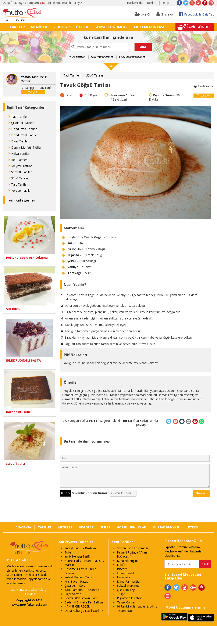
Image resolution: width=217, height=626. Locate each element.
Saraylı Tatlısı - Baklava (80, 548)
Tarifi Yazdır (204, 86)
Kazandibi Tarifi (18, 411)
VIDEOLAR (61, 27)
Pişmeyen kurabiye (130, 598)
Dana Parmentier (128, 581)
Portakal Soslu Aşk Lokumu (27, 257)
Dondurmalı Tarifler (24, 135)
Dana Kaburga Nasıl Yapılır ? (83, 611)
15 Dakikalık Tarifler (132, 57)
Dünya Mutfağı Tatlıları (26, 147)
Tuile (67, 552)
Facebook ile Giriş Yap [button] (196, 13)
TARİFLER (17, 27)
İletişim (166, 3)
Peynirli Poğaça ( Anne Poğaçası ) (132, 554)
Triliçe (121, 594)
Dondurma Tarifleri (24, 129)
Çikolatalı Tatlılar (22, 123)
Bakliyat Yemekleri (102, 57)
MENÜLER (39, 27)
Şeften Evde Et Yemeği (132, 548)
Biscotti (122, 569)
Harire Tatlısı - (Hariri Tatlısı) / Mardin (84, 563)
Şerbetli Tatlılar (21, 172)
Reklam (152, 3)
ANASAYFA (23, 527)
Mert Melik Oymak (34, 79)
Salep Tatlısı (15, 463)
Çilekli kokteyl (126, 590)
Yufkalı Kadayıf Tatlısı (78, 577)
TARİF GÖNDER (198, 27)
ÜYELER (82, 27)
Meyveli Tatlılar (21, 166)
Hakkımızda (135, 3)
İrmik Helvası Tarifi (77, 556)
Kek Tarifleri (19, 160)
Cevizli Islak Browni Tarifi (81, 598)
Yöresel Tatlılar (21, 191)
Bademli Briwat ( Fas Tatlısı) (83, 602)
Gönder (201, 493)
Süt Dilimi (13, 309)
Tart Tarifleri (19, 184)
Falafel (121, 565)
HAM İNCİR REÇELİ (77, 606)
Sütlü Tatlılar (19, 178)
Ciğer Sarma (72, 594)
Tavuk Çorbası (126, 602)
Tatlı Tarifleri (19, 117)
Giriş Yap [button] (164, 13)
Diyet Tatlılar (20, 141)
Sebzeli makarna (128, 585)
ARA (143, 47)
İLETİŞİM (192, 527)
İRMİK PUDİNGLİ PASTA (23, 360)
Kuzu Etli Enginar (128, 561)
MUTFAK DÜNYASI (149, 27)
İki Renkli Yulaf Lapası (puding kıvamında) (137, 608)
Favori (204, 95)
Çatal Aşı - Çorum (76, 585)
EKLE (205, 564)
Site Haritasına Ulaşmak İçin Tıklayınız (29, 592)
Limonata (123, 577)
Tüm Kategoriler (21, 200)
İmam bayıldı (125, 573)
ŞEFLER (105, 527)
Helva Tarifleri (20, 154)
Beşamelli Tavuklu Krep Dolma (80, 571)
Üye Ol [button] (142, 13)
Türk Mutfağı (77, 57)
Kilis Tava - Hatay (76, 581)
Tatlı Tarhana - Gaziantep (81, 590)
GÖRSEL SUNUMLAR (111, 27)
